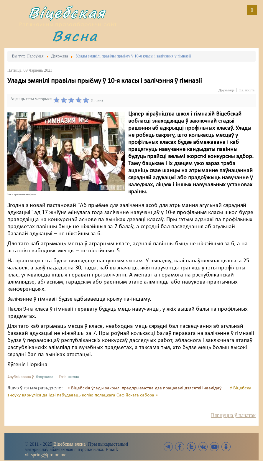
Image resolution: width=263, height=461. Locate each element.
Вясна (75, 35)
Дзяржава (44, 377)
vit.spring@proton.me (45, 454)
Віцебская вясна (69, 444)
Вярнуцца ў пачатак (233, 415)
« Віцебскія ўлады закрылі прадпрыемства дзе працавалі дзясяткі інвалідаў (145, 388)
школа (73, 377)
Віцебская (67, 12)
